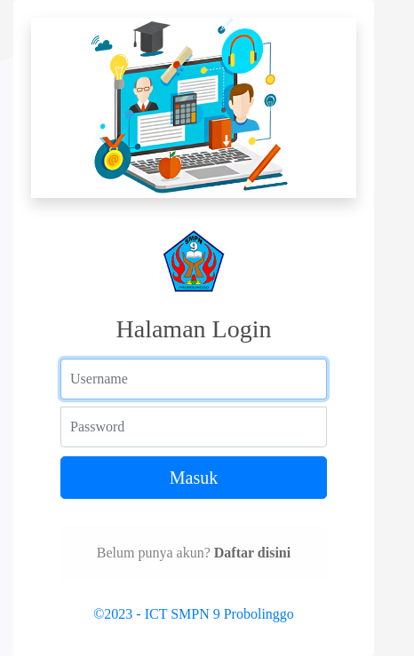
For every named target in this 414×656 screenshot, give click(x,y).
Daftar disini (252, 552)
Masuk (194, 477)
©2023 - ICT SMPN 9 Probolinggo (193, 613)
